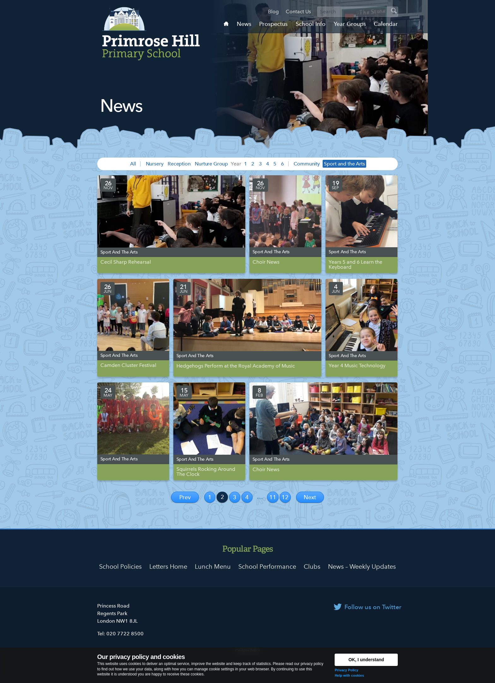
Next (310, 497)
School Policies (120, 566)
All (133, 164)
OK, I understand (366, 659)
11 (272, 497)
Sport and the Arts (344, 164)
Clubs (312, 566)
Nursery (155, 164)
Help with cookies (349, 675)
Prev (185, 497)
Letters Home (168, 566)
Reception (179, 164)
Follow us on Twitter (372, 607)
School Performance (267, 566)
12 (285, 497)
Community (307, 164)
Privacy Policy (346, 670)
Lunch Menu (213, 566)
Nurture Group (211, 164)
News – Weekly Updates (362, 566)
